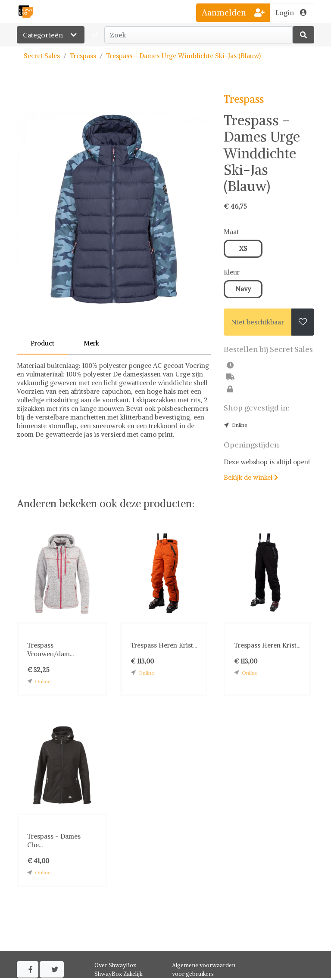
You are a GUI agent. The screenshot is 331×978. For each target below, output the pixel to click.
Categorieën (50, 35)
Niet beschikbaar (257, 322)
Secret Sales (42, 56)
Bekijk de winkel (251, 477)
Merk (91, 343)
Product (42, 343)
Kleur (232, 272)
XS (243, 248)
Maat (231, 232)
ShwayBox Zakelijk (118, 974)
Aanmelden (233, 12)
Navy (243, 289)
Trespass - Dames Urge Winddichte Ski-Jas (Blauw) (183, 56)
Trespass (83, 56)
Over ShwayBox (115, 965)
